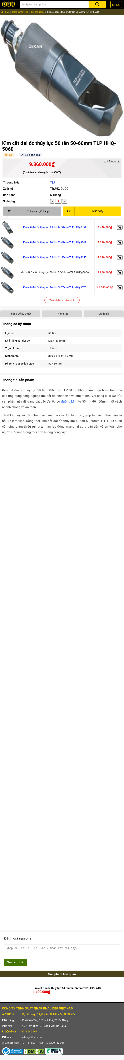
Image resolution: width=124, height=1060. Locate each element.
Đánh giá (103, 313)
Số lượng (9, 201)
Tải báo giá (112, 161)
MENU (116, 4)
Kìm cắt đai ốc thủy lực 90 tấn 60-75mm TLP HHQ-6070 (54, 287)
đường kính (69, 401)
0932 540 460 (29, 1033)
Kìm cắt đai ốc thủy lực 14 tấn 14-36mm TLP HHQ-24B (67, 990)
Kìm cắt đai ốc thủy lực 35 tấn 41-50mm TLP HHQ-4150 (54, 257)
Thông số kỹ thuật (20, 313)
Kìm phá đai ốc (38, 12)
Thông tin (62, 313)
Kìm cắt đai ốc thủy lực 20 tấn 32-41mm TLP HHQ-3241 (54, 242)
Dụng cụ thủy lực (20, 12)
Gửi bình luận (16, 964)
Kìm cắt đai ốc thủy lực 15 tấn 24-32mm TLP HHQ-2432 (54, 227)
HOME (5, 12)
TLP (52, 182)
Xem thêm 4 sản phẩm (62, 300)
